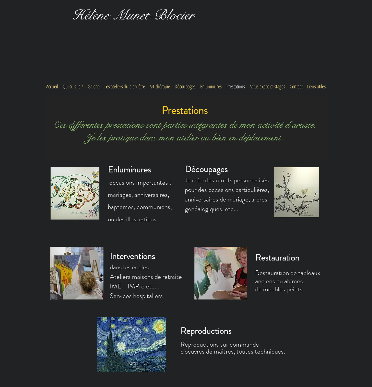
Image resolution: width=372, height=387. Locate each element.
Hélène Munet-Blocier (133, 15)
